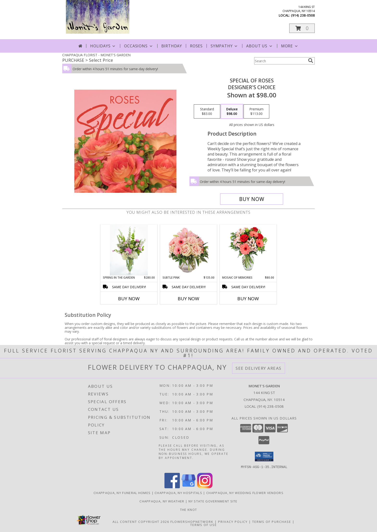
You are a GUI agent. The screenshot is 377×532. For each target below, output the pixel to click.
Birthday (171, 46)
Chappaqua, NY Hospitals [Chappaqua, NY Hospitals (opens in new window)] (178, 492)
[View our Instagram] (205, 486)
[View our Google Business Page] (188, 486)
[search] (310, 60)
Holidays (103, 46)
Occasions (138, 46)
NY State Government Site (213, 501)
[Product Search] (280, 60)
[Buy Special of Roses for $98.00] (251, 199)
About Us (259, 46)
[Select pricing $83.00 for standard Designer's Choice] (207, 112)
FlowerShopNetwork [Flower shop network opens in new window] (192, 521)
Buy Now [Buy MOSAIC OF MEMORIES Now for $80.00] (248, 298)
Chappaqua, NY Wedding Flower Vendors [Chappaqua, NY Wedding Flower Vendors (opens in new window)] (244, 492)
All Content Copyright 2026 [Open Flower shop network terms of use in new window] (141, 521)
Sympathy (224, 46)
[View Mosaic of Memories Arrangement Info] (248, 250)
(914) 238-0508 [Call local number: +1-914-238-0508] (303, 15)
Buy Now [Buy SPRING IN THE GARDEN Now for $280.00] (129, 298)
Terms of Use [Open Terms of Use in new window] (203, 524)
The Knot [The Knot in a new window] (188, 509)
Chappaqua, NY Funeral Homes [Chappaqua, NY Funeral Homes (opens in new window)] (122, 492)
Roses (196, 46)
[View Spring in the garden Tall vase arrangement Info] (129, 250)
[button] (302, 28)
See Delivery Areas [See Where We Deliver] (259, 368)
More (290, 46)
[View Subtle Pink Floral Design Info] (189, 250)
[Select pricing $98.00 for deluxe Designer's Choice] (232, 112)
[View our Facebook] (172, 486)
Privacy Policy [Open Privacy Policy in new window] (233, 521)
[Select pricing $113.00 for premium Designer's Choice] (256, 112)
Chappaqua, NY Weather (161, 501)
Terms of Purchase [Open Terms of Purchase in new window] (271, 521)
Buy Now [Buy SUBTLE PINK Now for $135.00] (188, 298)
